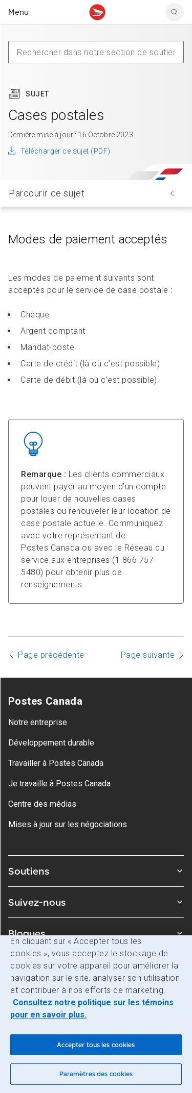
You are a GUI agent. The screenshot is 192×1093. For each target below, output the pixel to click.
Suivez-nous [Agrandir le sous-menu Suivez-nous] (96, 902)
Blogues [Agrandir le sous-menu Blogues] (96, 933)
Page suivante (148, 655)
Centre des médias (42, 804)
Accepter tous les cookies (96, 1045)
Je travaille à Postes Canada (59, 783)
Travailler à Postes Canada (55, 763)
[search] (174, 12)
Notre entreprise (37, 722)
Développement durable (51, 743)
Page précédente (51, 655)
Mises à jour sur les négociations (67, 824)
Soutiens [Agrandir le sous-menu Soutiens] (96, 871)
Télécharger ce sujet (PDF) (65, 151)
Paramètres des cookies (96, 1074)
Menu (18, 12)
